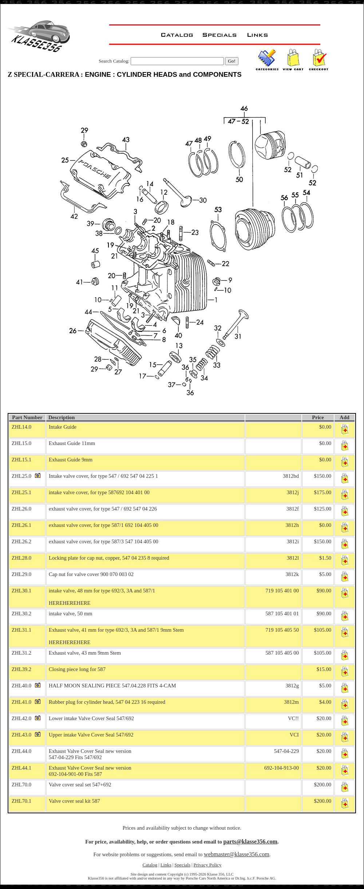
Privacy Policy (207, 865)
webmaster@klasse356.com (236, 854)
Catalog (149, 865)
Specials (182, 865)
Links (166, 865)
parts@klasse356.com (250, 841)
